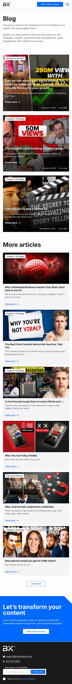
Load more (36, 584)
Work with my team (50, 4)
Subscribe (38, 671)
